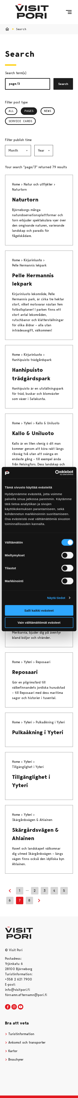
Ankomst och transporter (25, 1042)
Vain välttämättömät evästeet (39, 622)
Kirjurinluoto (33, 260)
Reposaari (25, 672)
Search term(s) (15, 73)
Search (63, 84)
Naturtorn (25, 199)
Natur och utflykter (39, 184)
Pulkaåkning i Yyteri (37, 732)
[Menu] (68, 12)
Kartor (11, 1051)
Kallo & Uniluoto (33, 433)
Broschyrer (14, 1059)
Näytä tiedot (56, 598)
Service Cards (20, 121)
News (47, 111)
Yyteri (28, 423)
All (11, 111)
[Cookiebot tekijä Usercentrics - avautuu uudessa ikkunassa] (55, 472)
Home (16, 184)
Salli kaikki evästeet (39, 610)
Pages (30, 111)
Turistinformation (19, 1034)
